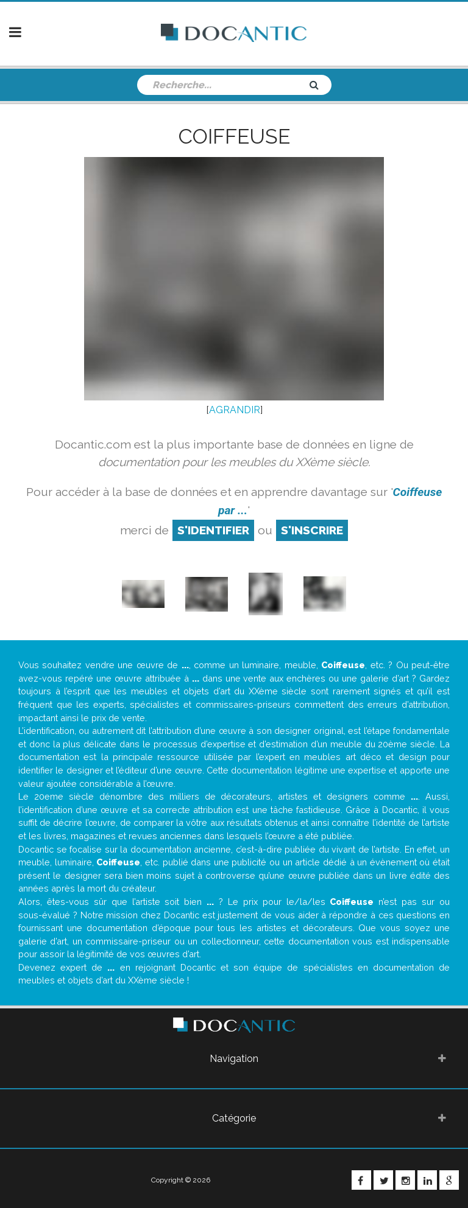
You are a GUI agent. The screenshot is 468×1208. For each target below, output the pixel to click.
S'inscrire (312, 530)
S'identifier (213, 530)
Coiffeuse (234, 136)
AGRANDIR (234, 410)
